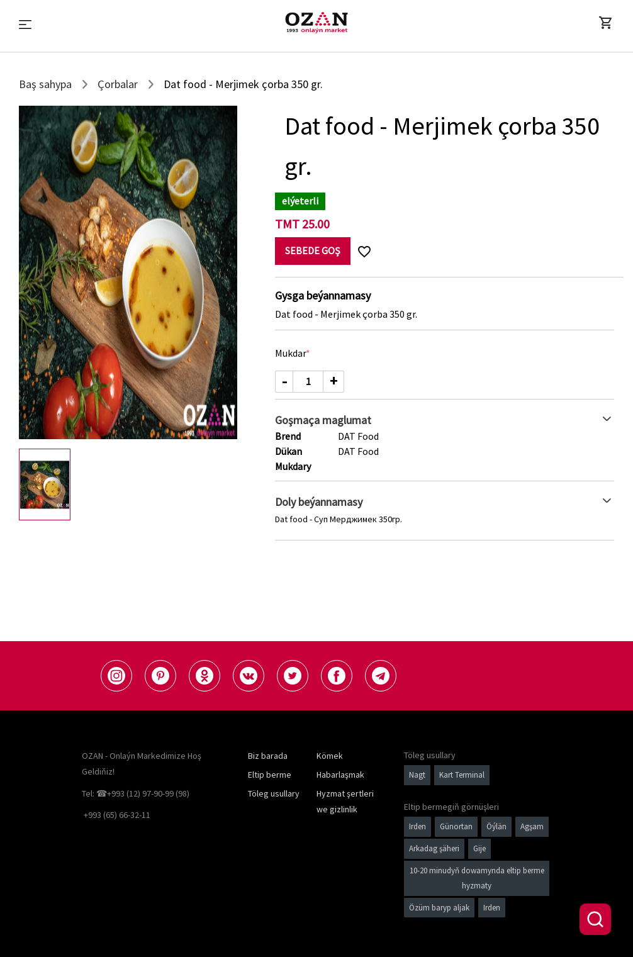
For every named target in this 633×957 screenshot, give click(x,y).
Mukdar (290, 353)
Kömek (329, 755)
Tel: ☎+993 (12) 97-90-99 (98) (135, 793)
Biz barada (268, 755)
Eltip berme (269, 774)
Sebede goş (312, 250)
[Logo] (316, 23)
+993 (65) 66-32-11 (117, 814)
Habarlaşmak (340, 774)
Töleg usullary (274, 793)
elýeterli (300, 200)
